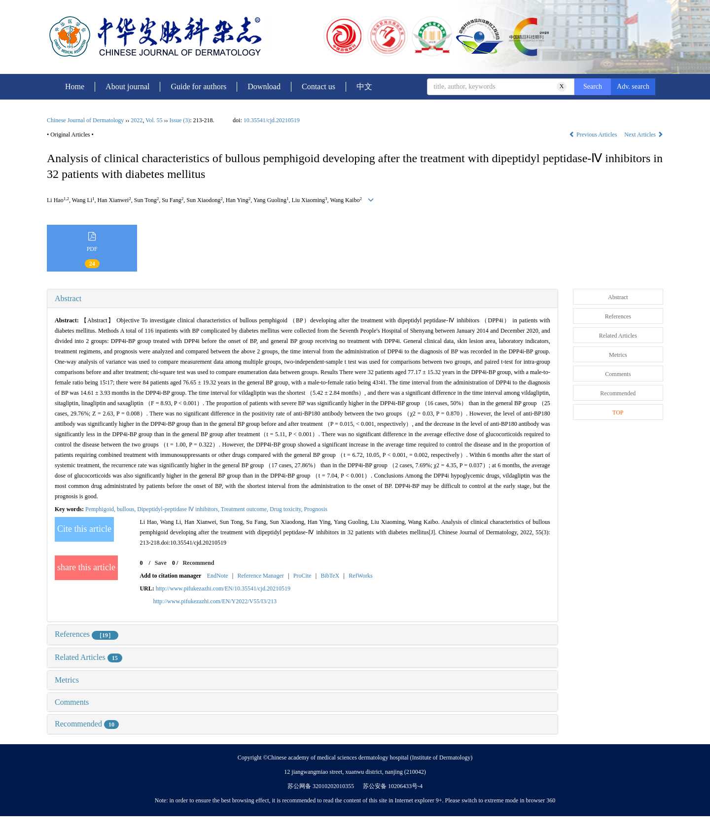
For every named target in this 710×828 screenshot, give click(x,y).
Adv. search (633, 86)
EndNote (217, 575)
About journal (127, 86)
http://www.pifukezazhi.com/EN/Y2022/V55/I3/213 (215, 601)
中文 (364, 86)
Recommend (198, 562)
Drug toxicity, (287, 509)
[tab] (302, 298)
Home (74, 86)
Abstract (68, 298)
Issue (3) (180, 120)
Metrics (67, 680)
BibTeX (329, 575)
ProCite (302, 575)
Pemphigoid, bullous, (111, 509)
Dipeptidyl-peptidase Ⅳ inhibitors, (178, 509)
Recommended (87, 724)
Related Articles (88, 657)
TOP (617, 412)
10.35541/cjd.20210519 (272, 120)
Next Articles (643, 134)
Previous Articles (593, 134)
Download (264, 86)
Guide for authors (198, 86)
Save (161, 562)
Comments (72, 702)
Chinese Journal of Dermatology (85, 120)
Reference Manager (260, 575)
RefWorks (360, 575)
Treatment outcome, (245, 509)
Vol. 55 (153, 120)
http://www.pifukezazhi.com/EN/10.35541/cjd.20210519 (223, 588)
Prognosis (315, 509)
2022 (136, 120)
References (86, 634)
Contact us (318, 86)
